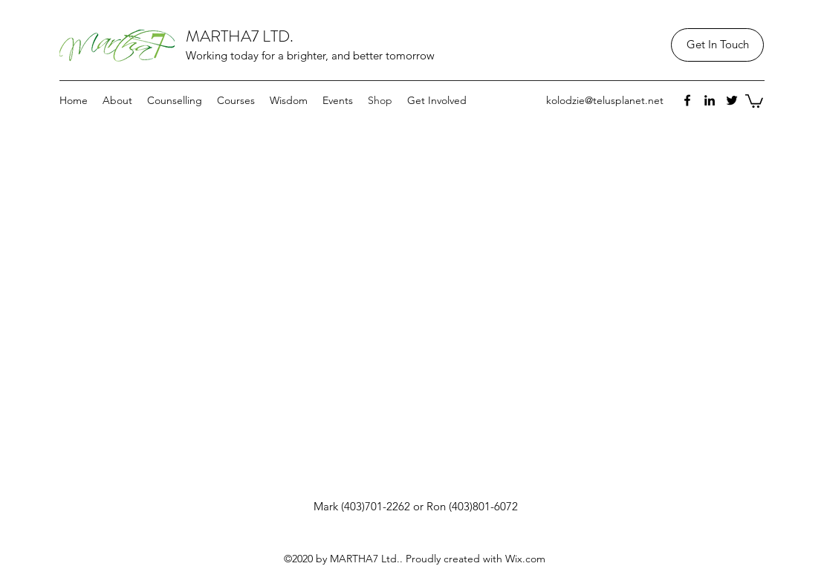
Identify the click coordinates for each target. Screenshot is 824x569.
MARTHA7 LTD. (239, 36)
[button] (754, 100)
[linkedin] (709, 100)
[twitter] (731, 100)
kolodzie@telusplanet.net (605, 100)
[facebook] (687, 100)
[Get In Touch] (717, 45)
